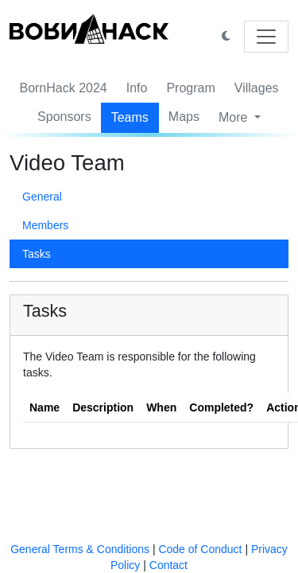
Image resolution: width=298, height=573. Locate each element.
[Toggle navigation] (266, 37)
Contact (168, 565)
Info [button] (137, 88)
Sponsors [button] (64, 116)
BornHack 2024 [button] (62, 88)
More (235, 117)
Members (45, 225)
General (42, 196)
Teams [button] (130, 117)
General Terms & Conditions (79, 549)
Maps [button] (183, 116)
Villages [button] (256, 88)
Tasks (36, 254)
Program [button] (190, 88)
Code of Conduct (200, 549)
